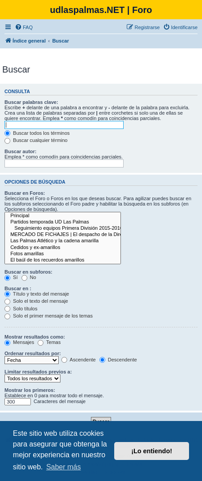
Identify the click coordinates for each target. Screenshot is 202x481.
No (28, 277)
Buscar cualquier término (36, 140)
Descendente (118, 359)
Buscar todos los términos (37, 133)
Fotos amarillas (62, 254)
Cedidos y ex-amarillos (62, 248)
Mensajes (19, 342)
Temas (49, 342)
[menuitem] (24, 27)
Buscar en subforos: (28, 272)
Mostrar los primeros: (29, 390)
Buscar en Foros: (24, 193)
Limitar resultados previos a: (38, 371)
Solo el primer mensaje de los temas (48, 315)
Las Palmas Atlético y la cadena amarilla (62, 241)
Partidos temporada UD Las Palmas (62, 222)
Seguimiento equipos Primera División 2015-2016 (62, 228)
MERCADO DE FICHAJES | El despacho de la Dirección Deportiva (62, 235)
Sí (10, 277)
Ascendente (78, 359)
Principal (62, 216)
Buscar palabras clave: (31, 102)
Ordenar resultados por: (32, 353)
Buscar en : (17, 288)
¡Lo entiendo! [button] (151, 451)
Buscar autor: (20, 151)
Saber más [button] (63, 467)
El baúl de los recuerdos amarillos (62, 260)
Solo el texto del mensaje (36, 301)
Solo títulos (20, 308)
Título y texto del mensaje (36, 293)
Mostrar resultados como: (34, 336)
